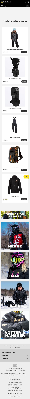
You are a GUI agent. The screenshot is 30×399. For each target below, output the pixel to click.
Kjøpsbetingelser (17, 368)
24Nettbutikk (18, 396)
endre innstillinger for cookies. (15, 393)
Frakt (10, 368)
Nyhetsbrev (22, 370)
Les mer (18, 392)
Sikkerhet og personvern (12, 370)
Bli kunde (12, 345)
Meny (3, 5)
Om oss (17, 345)
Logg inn (11, 347)
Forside (6, 345)
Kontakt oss (17, 347)
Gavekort (23, 345)
